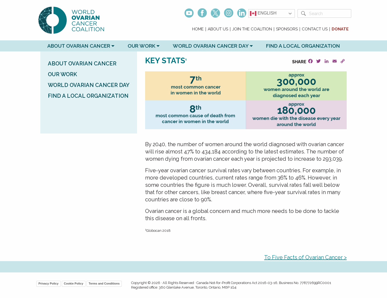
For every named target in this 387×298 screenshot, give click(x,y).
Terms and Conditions (104, 283)
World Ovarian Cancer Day (211, 46)
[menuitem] (198, 29)
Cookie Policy (73, 283)
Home (198, 29)
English (263, 13)
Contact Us (315, 29)
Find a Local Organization (303, 46)
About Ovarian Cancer (78, 46)
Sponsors (287, 29)
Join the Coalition (252, 29)
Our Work (141, 46)
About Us (218, 29)
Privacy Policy (48, 283)
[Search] (329, 13)
